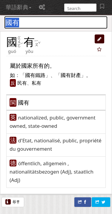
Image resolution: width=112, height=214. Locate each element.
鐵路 (40, 75)
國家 (27, 65)
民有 (22, 83)
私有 (36, 83)
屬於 (15, 65)
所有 (38, 65)
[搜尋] (79, 8)
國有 (23, 102)
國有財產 (71, 75)
